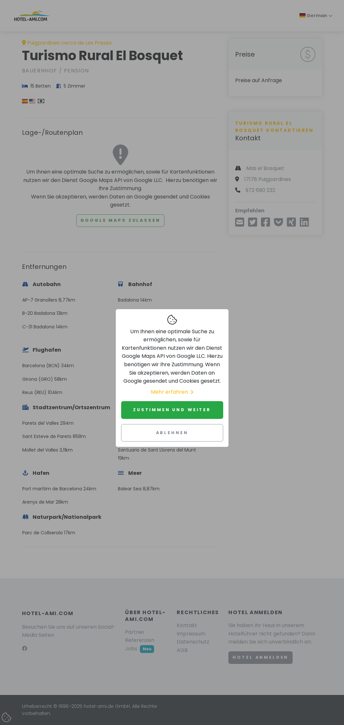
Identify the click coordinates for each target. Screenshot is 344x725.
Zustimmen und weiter (172, 409)
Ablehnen (172, 432)
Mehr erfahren (172, 392)
